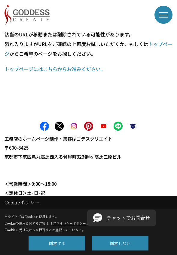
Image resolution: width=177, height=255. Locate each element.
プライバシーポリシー (69, 223)
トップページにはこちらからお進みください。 (55, 69)
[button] (121, 218)
